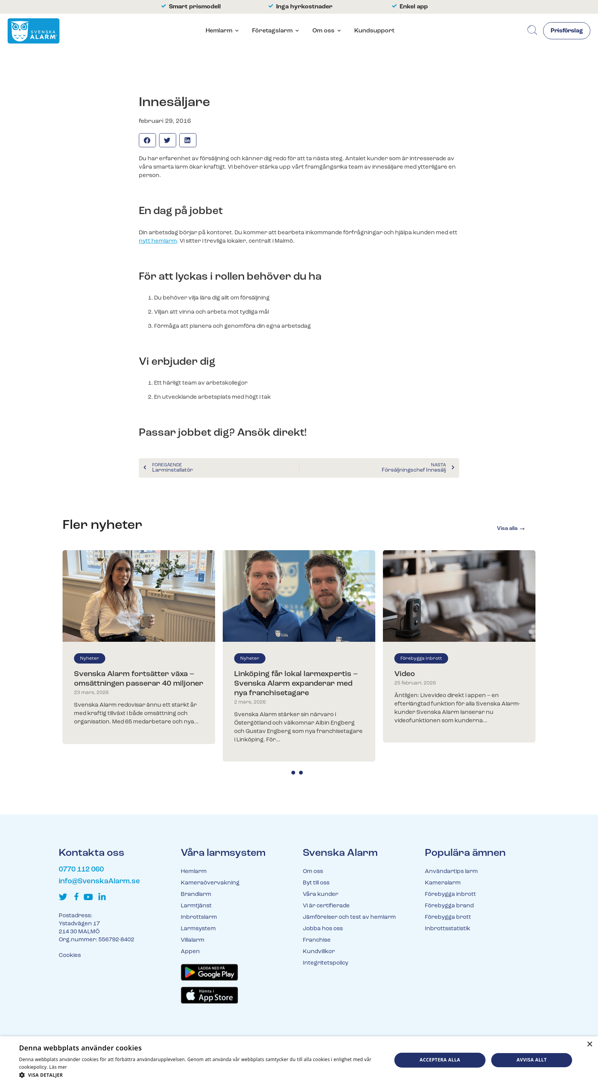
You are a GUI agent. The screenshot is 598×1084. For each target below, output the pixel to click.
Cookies (70, 955)
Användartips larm (451, 872)
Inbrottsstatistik (447, 929)
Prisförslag (565, 32)
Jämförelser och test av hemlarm (349, 917)
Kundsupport (373, 31)
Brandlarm (196, 894)
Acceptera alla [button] (440, 1060)
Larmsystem (198, 929)
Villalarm (192, 940)
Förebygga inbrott (421, 658)
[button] (147, 140)
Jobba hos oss (323, 929)
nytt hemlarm (158, 241)
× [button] (589, 1044)
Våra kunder (320, 894)
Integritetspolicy (325, 963)
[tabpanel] (139, 647)
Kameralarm (443, 883)
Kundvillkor (319, 952)
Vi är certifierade (326, 906)
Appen (190, 952)
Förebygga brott (448, 917)
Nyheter (89, 658)
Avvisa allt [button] (532, 1060)
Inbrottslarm (199, 917)
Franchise (317, 940)
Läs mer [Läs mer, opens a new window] (58, 1067)
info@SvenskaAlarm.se (99, 881)
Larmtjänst (196, 906)
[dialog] (299, 1060)
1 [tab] (293, 773)
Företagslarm (271, 31)
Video (404, 674)
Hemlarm (217, 31)
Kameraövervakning (210, 883)
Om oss (322, 31)
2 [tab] (301, 773)
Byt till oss (316, 883)
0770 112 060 (81, 869)
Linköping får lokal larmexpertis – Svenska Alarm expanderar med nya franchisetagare (296, 683)
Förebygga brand (449, 906)
